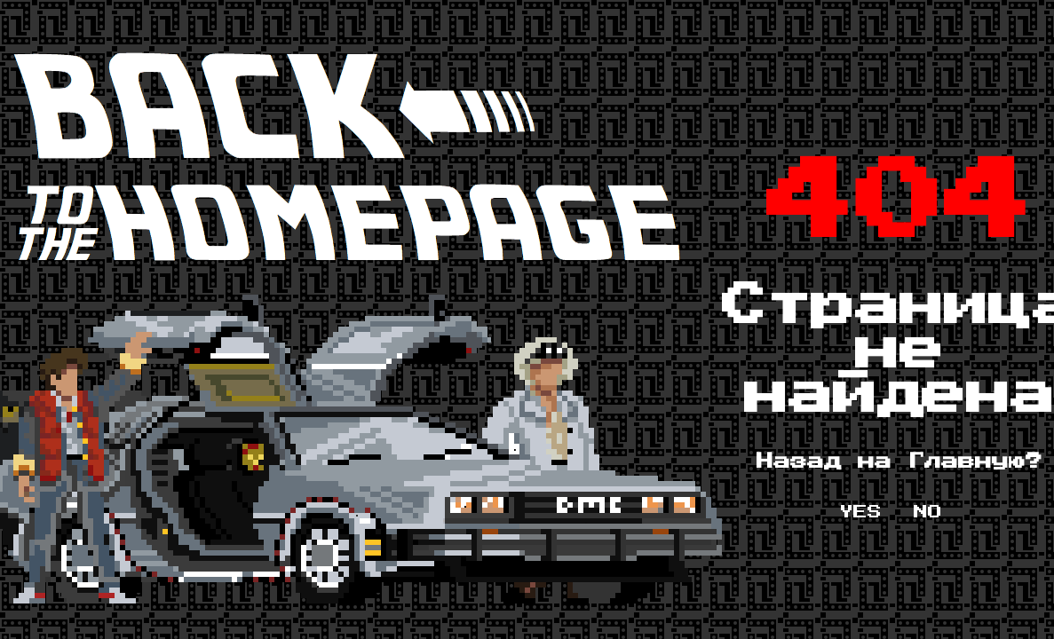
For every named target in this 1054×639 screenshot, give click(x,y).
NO (928, 512)
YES (860, 512)
